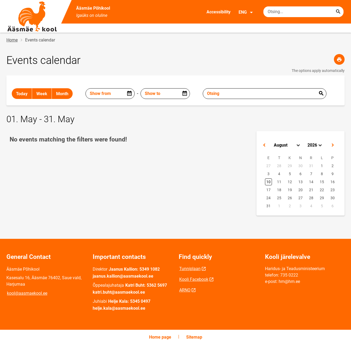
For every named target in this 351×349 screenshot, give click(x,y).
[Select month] (287, 145)
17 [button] (268, 190)
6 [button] (300, 174)
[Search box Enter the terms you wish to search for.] (303, 11)
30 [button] (300, 166)
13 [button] (300, 182)
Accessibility (218, 11)
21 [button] (311, 190)
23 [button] (332, 190)
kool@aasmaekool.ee (27, 293)
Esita (321, 93)
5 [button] (290, 174)
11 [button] (279, 182)
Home (12, 40)
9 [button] (333, 174)
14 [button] (311, 182)
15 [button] (322, 182)
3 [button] (268, 174)
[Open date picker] (129, 93)
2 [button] (333, 166)
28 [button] (279, 166)
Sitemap (194, 337)
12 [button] (290, 182)
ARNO (184, 290)
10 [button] (268, 182)
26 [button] (290, 198)
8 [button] (322, 174)
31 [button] (311, 166)
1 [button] (322, 166)
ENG (246, 12)
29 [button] (290, 166)
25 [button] (279, 198)
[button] (264, 145)
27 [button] (268, 166)
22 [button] (322, 190)
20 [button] (300, 190)
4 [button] (279, 174)
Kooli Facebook (193, 279)
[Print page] (339, 59)
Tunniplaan (190, 268)
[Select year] (315, 145)
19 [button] (290, 190)
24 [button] (268, 198)
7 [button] (311, 174)
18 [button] (279, 190)
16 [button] (332, 182)
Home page (160, 337)
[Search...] (338, 11)
